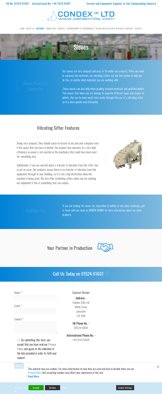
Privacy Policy (34, 373)
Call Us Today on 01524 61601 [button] (78, 273)
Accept (36, 387)
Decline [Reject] (52, 387)
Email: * (35, 309)
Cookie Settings (125, 387)
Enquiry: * (35, 326)
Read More (33, 376)
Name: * (35, 295)
